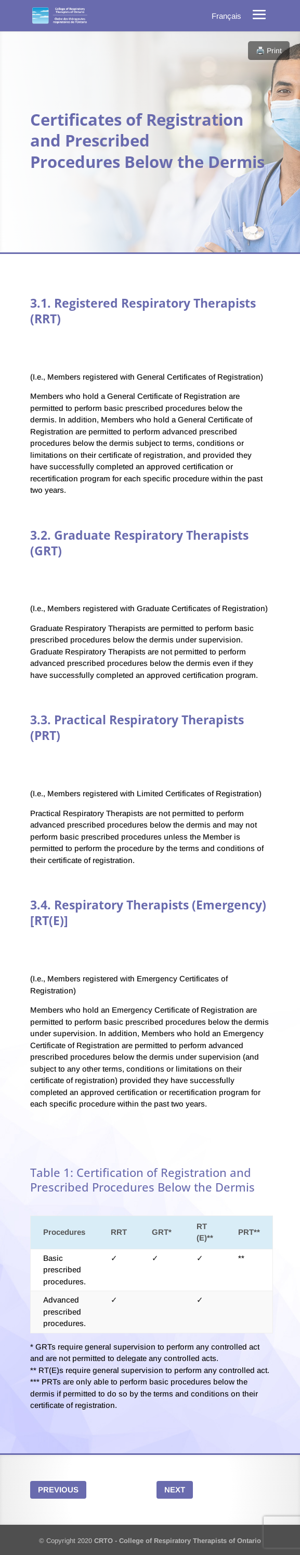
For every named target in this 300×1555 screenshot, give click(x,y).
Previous (58, 1489)
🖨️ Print (269, 50)
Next (174, 1489)
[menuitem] (226, 15)
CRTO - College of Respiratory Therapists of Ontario (177, 1541)
